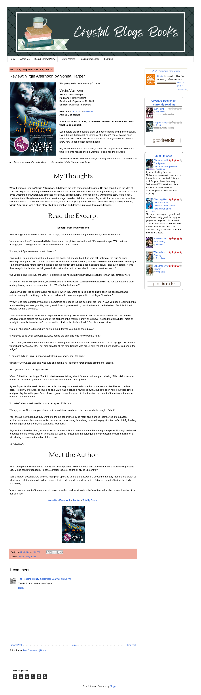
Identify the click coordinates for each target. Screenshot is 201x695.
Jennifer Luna (161, 125)
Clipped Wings (160, 122)
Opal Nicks (160, 169)
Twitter (76, 500)
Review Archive (67, 59)
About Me (25, 59)
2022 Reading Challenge (166, 70)
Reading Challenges (89, 59)
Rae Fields (160, 112)
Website (52, 500)
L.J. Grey (152, 211)
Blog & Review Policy (44, 59)
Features (108, 59)
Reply (21, 588)
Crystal (160, 76)
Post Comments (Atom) (34, 650)
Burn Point (158, 109)
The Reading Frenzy (28, 579)
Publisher (88, 111)
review (21, 557)
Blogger (113, 686)
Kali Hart (159, 244)
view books (182, 89)
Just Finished (164, 155)
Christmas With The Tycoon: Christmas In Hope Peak (165, 163)
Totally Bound (90, 500)
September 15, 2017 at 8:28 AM (55, 579)
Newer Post (16, 645)
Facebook (65, 500)
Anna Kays (160, 258)
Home (13, 59)
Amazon (76, 111)
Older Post (131, 645)
